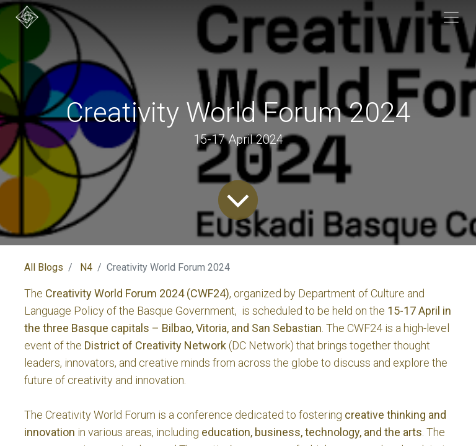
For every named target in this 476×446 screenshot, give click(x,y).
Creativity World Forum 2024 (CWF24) (137, 293)
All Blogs (43, 267)
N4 (86, 267)
